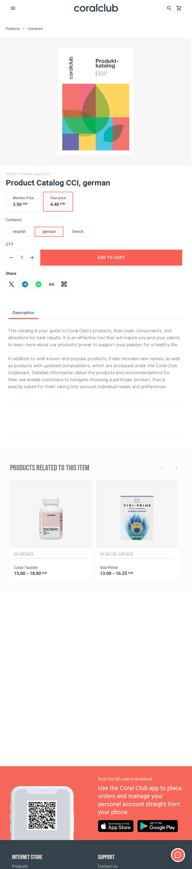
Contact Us (108, 866)
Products (20, 866)
